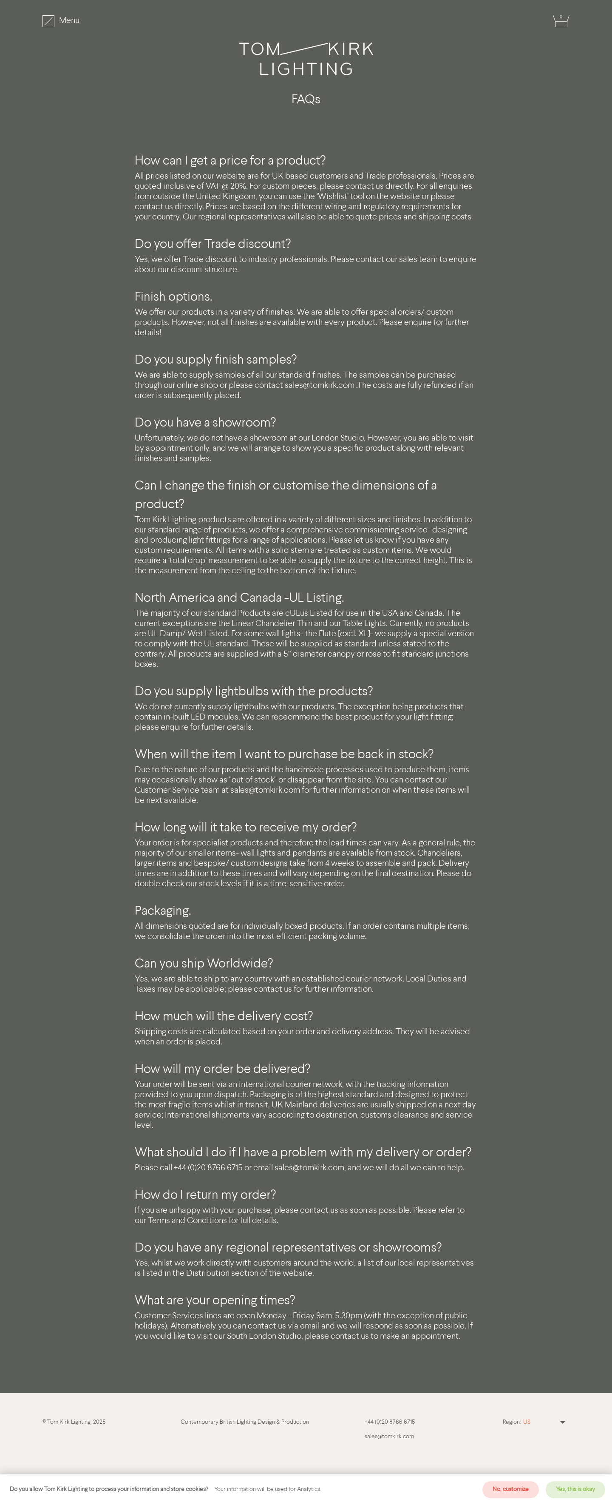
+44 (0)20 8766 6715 (390, 1422)
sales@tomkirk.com (319, 385)
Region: (512, 1422)
